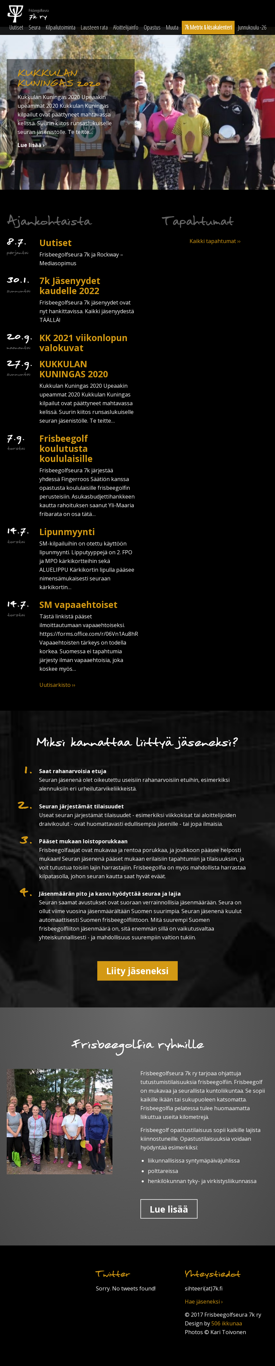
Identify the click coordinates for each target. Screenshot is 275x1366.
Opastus (152, 27)
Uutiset (16, 27)
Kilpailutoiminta (60, 27)
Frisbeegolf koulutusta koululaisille (66, 448)
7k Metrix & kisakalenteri (208, 27)
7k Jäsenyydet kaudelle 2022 (69, 286)
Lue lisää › (31, 145)
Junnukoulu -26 (252, 27)
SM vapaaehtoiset (78, 605)
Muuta (172, 27)
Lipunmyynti (67, 532)
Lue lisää (169, 1209)
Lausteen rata (94, 27)
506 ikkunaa (226, 1323)
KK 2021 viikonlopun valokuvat (83, 343)
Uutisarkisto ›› (57, 685)
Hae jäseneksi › (204, 1301)
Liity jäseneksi (137, 971)
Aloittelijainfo (125, 27)
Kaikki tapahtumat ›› (215, 241)
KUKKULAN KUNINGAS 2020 (73, 369)
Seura (34, 27)
